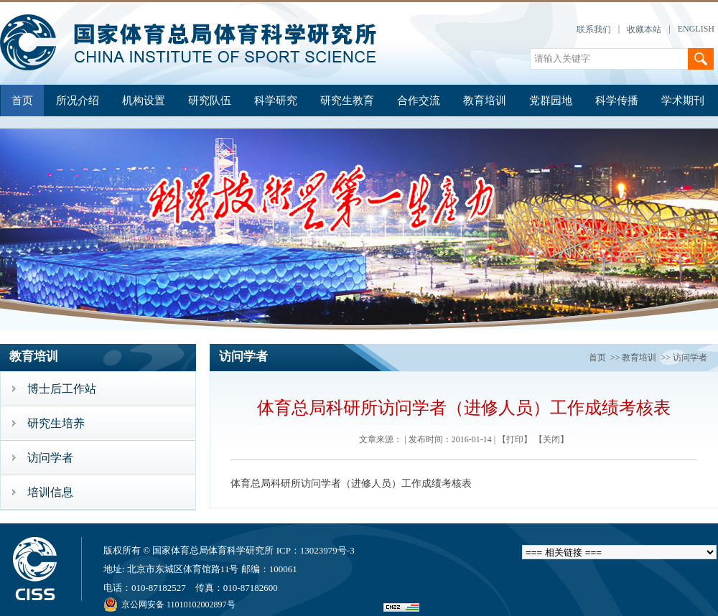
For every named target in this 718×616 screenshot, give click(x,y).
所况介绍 (77, 100)
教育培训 (484, 100)
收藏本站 (644, 29)
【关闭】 (551, 439)
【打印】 (515, 439)
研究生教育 (347, 100)
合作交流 (418, 100)
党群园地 (550, 100)
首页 (22, 100)
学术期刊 (682, 100)
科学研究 (275, 100)
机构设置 (143, 100)
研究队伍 (209, 100)
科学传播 (616, 100)
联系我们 (594, 29)
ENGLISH (696, 29)
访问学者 (690, 358)
